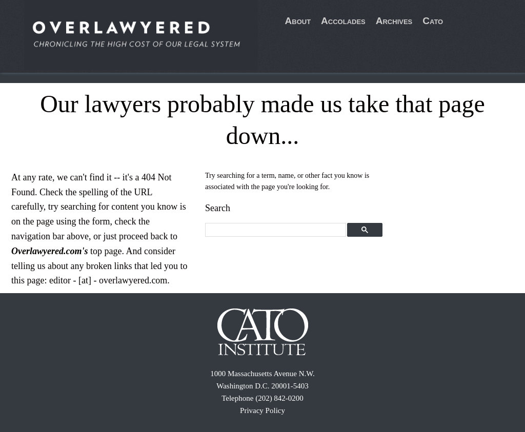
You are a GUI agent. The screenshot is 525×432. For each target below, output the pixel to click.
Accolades (343, 20)
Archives (394, 20)
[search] (276, 230)
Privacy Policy (262, 410)
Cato (432, 20)
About (298, 20)
